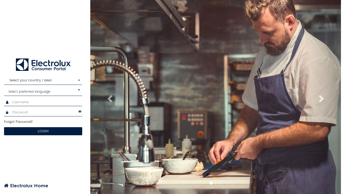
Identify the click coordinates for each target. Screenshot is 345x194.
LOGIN (43, 131)
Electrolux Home (26, 186)
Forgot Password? (18, 122)
